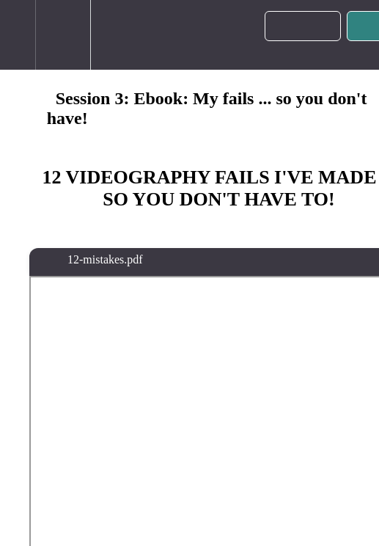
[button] (17, 35)
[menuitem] (62, 35)
